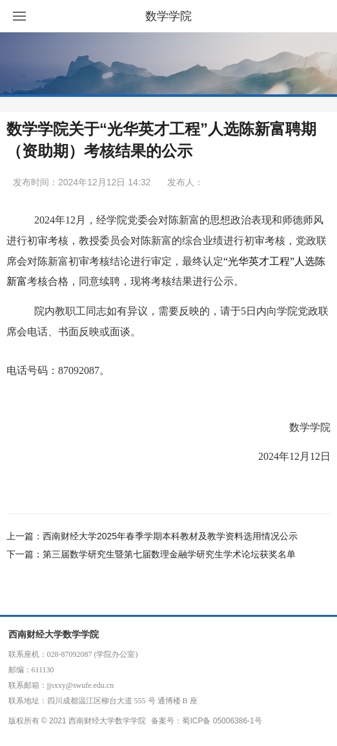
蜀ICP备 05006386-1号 (221, 720)
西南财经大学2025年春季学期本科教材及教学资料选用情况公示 (170, 536)
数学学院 (168, 16)
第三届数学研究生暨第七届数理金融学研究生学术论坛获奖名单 (169, 554)
